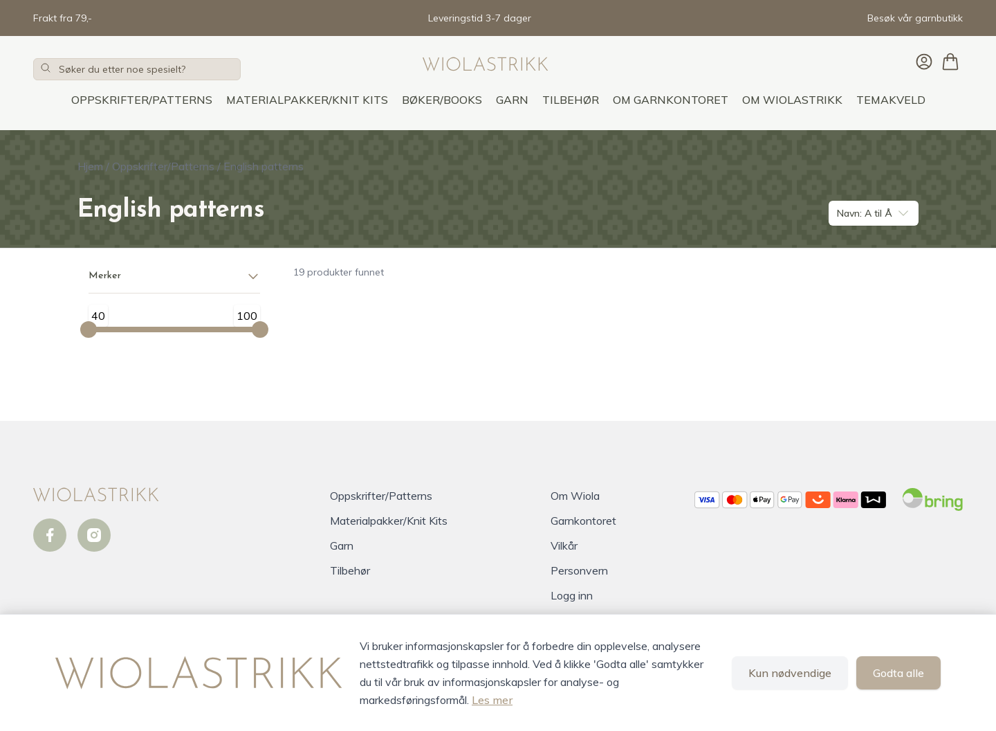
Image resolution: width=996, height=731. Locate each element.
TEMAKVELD (890, 100)
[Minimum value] (88, 329)
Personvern (579, 570)
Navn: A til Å (873, 213)
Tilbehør (570, 100)
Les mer (492, 700)
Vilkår (564, 545)
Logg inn (572, 595)
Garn (512, 100)
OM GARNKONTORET (670, 100)
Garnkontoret (583, 520)
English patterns (263, 166)
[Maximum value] (260, 329)
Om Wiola (575, 496)
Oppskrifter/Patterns (141, 100)
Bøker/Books (442, 100)
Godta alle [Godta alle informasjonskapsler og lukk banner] (898, 673)
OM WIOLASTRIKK (792, 100)
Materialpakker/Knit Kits (307, 100)
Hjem (90, 166)
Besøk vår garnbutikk (915, 18)
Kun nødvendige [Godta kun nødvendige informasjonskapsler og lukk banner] (789, 673)
